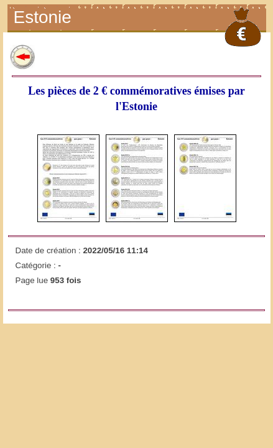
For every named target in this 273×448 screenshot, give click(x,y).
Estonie (44, 18)
